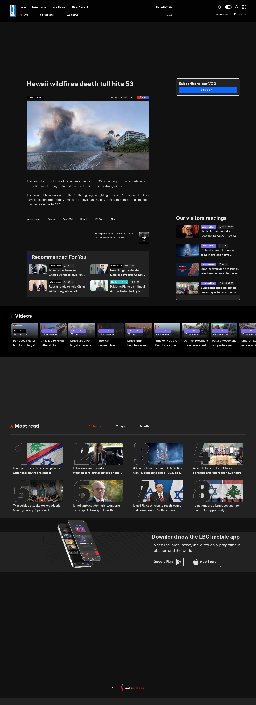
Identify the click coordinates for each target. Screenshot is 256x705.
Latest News (39, 7)
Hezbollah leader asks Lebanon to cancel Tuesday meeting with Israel (219, 234)
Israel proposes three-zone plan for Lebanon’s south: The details (36, 471)
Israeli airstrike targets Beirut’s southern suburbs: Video (82, 344)
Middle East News (119, 283)
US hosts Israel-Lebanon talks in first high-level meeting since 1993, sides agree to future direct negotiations (218, 253)
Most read (27, 427)
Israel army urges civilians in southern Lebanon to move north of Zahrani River (220, 272)
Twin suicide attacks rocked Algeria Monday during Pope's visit (37, 508)
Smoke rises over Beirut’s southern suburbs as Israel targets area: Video (167, 344)
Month (144, 427)
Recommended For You (60, 257)
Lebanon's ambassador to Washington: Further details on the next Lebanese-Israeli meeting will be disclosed (97, 471)
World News (55, 266)
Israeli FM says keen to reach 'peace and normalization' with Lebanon (157, 508)
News (23, 7)
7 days (120, 427)
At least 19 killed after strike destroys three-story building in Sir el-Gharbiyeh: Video (52, 344)
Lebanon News (208, 227)
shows (72, 15)
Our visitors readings (202, 218)
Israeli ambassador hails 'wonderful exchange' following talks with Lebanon (96, 509)
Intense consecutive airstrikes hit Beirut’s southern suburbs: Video (110, 344)
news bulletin (59, 7)
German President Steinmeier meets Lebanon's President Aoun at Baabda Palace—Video (196, 344)
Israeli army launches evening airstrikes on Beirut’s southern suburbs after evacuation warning (138, 344)
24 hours (95, 427)
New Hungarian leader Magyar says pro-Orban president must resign (126, 273)
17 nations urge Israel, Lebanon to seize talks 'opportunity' (216, 508)
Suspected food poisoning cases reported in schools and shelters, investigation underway (219, 291)
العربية (169, 15)
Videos (23, 316)
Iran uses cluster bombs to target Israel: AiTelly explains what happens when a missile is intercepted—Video (24, 344)
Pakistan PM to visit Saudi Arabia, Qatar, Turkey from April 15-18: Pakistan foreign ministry (127, 290)
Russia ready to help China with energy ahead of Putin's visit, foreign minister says (67, 290)
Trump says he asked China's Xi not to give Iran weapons (66, 273)
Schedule (47, 15)
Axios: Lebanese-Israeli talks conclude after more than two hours (217, 471)
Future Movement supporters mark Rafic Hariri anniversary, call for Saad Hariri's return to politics (224, 344)
